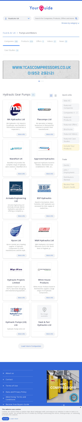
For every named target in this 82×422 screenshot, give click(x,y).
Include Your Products (69, 147)
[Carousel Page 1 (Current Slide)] (39, 81)
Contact (9, 379)
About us (10, 373)
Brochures (68, 129)
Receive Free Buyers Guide (69, 185)
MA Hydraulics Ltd (16, 119)
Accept (5, 419)
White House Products (44, 281)
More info (21, 134)
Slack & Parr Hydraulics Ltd (44, 323)
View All (67, 100)
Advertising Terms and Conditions (16, 398)
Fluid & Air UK (9, 33)
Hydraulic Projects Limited (16, 281)
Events (66, 165)
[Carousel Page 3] (42, 81)
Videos (51, 41)
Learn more (14, 419)
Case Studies (11, 50)
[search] (76, 18)
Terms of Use (12, 386)
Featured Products (67, 118)
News (63, 41)
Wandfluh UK (16, 158)
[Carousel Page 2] (63, 405)
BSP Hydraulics (44, 198)
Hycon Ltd (16, 240)
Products (27, 41)
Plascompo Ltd (44, 119)
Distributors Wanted (69, 178)
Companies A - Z (71, 112)
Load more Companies (31, 346)
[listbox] (17, 18)
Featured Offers (70, 124)
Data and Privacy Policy (16, 392)
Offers (40, 41)
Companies (11, 41)
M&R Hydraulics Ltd (44, 240)
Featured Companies (68, 106)
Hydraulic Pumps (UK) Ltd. (16, 323)
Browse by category (69, 23)
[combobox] (56, 18)
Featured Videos (70, 134)
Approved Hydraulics (44, 158)
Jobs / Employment (69, 171)
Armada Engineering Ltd (16, 199)
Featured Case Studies (70, 140)
